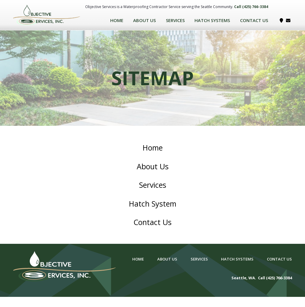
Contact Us (254, 20)
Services (175, 20)
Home (116, 20)
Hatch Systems (212, 20)
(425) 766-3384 (255, 6)
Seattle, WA (243, 277)
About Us (144, 20)
